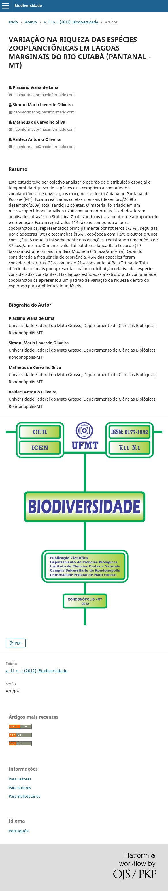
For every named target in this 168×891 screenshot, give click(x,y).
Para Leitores (20, 779)
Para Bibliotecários (24, 796)
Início (13, 22)
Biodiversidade (28, 5)
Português (19, 831)
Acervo (31, 22)
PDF (18, 643)
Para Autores (20, 787)
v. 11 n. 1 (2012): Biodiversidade (71, 22)
